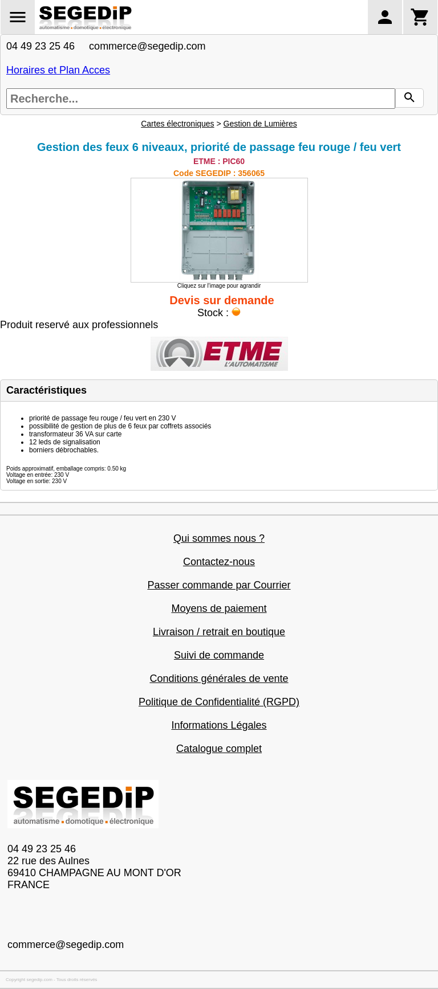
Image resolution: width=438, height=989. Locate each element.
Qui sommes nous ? (219, 538)
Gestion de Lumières (260, 123)
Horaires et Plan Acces (58, 70)
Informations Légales (218, 725)
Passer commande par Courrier (218, 585)
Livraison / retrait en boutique (219, 631)
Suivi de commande (219, 655)
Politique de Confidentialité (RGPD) (219, 702)
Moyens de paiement (218, 608)
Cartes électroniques (177, 123)
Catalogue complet (219, 748)
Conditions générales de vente (218, 678)
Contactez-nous (219, 561)
